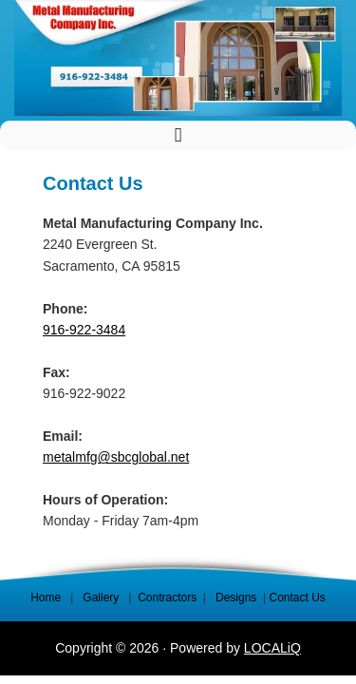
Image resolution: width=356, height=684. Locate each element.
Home (45, 597)
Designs (235, 597)
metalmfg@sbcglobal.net (116, 457)
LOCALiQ (272, 648)
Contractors (167, 597)
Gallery (102, 597)
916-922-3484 (84, 329)
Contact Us (297, 597)
